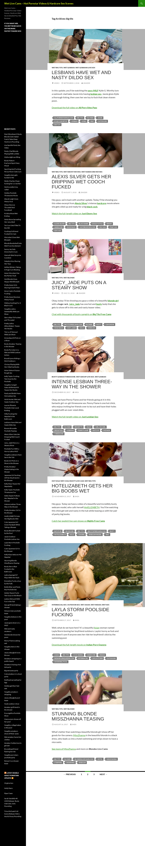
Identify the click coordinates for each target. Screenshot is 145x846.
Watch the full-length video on (74, 213)
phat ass (113, 227)
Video (56, 83)
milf (92, 121)
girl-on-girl (100, 427)
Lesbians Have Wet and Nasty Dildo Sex (81, 75)
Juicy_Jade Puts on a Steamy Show (79, 285)
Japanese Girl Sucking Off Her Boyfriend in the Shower (12, 477)
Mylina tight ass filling (12, 157)
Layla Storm (97, 658)
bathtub (57, 531)
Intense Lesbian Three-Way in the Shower (82, 384)
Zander (86, 83)
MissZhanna (79, 735)
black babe (83, 224)
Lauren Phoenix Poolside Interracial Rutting (11, 407)
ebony (109, 224)
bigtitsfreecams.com (73, 324)
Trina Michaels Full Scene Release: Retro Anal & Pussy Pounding (12, 813)
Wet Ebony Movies (72, 172)
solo (82, 328)
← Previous (69, 774)
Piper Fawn (8, 793)
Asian (97, 627)
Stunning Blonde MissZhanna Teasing (78, 716)
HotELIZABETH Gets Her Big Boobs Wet (82, 488)
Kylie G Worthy (60, 121)
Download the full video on (74, 107)
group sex (58, 430)
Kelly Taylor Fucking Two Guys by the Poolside (11, 378)
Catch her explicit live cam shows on (78, 521)
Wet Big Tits (57, 68)
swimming (70, 762)
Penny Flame (83, 430)
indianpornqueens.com (64, 658)
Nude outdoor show (11, 704)
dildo (89, 427)
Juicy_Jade (71, 328)
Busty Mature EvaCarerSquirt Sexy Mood (12, 163)
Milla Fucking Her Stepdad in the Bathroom (10, 416)
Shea (76, 392)
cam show (109, 324)
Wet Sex (105, 605)
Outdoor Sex (73, 605)
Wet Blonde (69, 278)
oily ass (102, 227)
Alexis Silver (59, 224)
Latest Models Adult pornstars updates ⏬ (11, 775)
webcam (91, 328)
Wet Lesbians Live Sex (85, 68)
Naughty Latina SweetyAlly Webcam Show (11, 311)
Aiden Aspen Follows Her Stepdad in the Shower (12, 498)
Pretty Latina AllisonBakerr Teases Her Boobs (12, 326)
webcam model (95, 534)
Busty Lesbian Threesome (63, 377)
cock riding (78, 655)
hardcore (58, 227)
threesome (58, 434)
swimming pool (60, 662)
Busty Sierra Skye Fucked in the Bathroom (10, 569)
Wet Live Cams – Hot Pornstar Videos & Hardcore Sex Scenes (38, 3)
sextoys (95, 430)
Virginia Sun (8, 783)
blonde (90, 118)
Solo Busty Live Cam (74, 481)
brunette (79, 427)
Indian (102, 655)
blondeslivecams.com (84, 759)
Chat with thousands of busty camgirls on (81, 314)
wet (107, 534)
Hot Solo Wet (58, 481)
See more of (58, 748)
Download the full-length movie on (79, 644)
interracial (83, 658)
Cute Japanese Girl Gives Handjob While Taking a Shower (12, 524)
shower (106, 430)
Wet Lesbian (69, 68)
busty (98, 324)
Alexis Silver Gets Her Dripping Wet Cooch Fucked (81, 181)
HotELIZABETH (92, 507)
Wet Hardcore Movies (91, 172)
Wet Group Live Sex (85, 377)
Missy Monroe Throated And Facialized (9, 207)
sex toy (57, 125)
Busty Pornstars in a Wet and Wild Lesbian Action (12, 352)
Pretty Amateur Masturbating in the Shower (11, 469)
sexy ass (57, 230)
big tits (80, 118)
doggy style (97, 224)
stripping (58, 762)
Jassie (100, 118)
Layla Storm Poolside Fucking (80, 612)
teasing (81, 534)
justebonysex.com (87, 227)
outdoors (102, 121)
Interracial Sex (59, 605)
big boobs (69, 531)
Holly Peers (8, 788)
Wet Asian (85, 605)
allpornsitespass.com (63, 118)
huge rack (71, 227)
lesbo (84, 121)
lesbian (74, 121)
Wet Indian (96, 605)
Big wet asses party (11, 670)
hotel (100, 759)
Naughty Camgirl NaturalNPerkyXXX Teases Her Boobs (11, 387)
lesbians (70, 430)
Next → (103, 774)
